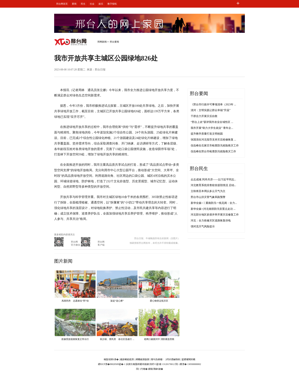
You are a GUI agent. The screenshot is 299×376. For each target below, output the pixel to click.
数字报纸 (112, 3)
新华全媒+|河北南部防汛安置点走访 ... (213, 208)
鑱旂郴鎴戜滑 (127, 359)
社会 (92, 3)
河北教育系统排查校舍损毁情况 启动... (213, 185)
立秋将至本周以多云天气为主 (208, 191)
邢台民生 (199, 168)
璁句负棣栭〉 (158, 359)
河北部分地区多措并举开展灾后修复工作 (215, 214)
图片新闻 (63, 261)
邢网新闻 (102, 41)
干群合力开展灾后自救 (204, 116)
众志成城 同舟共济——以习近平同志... (213, 179)
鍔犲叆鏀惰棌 (173, 359)
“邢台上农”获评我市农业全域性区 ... (212, 122)
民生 (83, 3)
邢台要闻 (114, 41)
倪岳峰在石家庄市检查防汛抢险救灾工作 (215, 145)
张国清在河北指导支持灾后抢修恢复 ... (213, 139)
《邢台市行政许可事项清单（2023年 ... (213, 104)
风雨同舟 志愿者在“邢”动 (75, 300)
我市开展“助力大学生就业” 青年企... (212, 128)
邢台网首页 (62, 3)
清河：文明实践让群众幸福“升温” (210, 110)
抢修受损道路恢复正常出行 (75, 339)
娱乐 (101, 3)
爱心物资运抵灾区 (159, 300)
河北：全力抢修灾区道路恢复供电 (211, 220)
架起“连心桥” (117, 300)
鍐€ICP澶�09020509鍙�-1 (111, 364)
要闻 (74, 3)
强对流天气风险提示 (203, 226)
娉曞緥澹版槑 (142, 359)
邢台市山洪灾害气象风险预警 (208, 197)
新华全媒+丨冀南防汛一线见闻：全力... (214, 203)
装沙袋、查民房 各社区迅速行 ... (117, 339)
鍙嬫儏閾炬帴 (188, 359)
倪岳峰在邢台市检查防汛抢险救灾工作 (213, 151)
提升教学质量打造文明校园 (207, 133)
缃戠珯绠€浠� (111, 359)
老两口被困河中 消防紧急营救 (159, 339)
